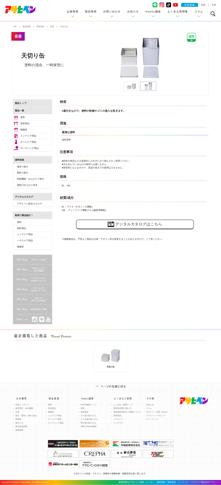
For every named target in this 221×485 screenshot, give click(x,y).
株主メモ (19, 423)
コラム (198, 11)
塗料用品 (21, 228)
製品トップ (20, 103)
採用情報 (189, 5)
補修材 (23, 129)
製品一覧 (19, 110)
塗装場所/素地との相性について (127, 412)
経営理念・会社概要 (24, 408)
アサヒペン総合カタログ (29, 203)
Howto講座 (153, 11)
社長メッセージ (22, 405)
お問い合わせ (112, 11)
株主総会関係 (21, 426)
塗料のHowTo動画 (88, 426)
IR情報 (18, 419)
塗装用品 (24, 123)
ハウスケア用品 (25, 240)
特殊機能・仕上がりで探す (30, 179)
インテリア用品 (28, 135)
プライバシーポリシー (156, 415)
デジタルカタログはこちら (135, 224)
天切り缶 (110, 357)
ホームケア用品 (28, 142)
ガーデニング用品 (29, 148)
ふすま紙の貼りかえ (89, 419)
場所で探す (22, 166)
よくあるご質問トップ (123, 405)
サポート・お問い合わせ (156, 412)
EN (203, 5)
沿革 (17, 412)
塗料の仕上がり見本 (27, 185)
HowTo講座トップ (88, 405)
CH (214, 5)
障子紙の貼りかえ (88, 423)
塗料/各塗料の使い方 (122, 408)
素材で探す (22, 172)
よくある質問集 (177, 11)
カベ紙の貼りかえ (88, 415)
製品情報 (91, 11)
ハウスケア (118, 419)
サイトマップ (152, 419)
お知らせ (133, 11)
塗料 (22, 117)
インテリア (118, 423)
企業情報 (72, 11)
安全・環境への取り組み (26, 415)
